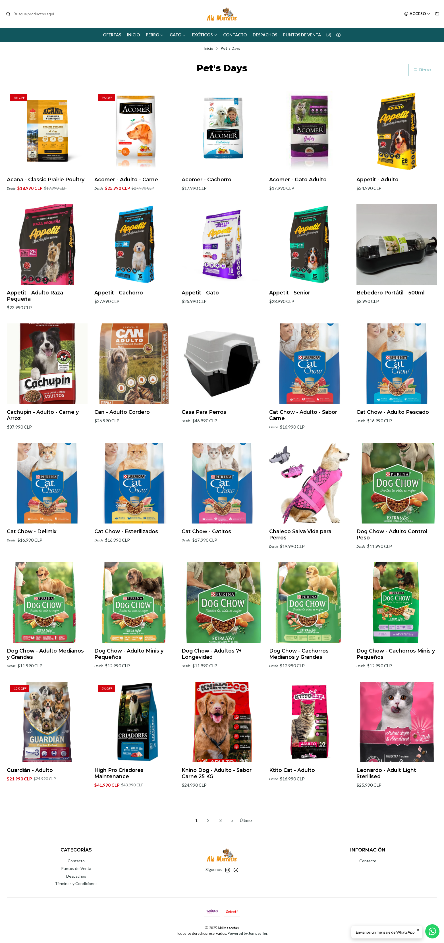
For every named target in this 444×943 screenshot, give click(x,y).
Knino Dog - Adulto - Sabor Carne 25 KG (217, 801)
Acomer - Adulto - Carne (126, 179)
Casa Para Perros (204, 440)
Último (246, 820)
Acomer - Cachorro (206, 179)
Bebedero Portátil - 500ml (390, 320)
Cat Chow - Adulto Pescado (392, 440)
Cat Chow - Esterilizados (126, 559)
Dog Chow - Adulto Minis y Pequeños (128, 681)
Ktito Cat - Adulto (292, 798)
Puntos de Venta (302, 34)
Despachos (265, 34)
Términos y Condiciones (76, 883)
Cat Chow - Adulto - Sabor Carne (303, 443)
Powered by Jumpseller (247, 933)
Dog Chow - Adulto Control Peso (392, 562)
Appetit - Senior (289, 320)
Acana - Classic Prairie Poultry (45, 179)
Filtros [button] (422, 69)
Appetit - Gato (200, 320)
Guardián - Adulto (30, 798)
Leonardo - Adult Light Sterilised (386, 801)
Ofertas (112, 34)
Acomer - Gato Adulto (298, 179)
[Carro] (437, 14)
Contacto (235, 34)
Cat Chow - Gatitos (206, 559)
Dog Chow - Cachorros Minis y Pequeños (395, 681)
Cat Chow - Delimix (32, 559)
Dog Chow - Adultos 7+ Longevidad (212, 681)
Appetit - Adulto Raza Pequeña (35, 323)
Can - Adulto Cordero (122, 440)
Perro (155, 34)
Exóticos (204, 34)
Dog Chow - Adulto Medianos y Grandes (45, 681)
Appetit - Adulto (377, 179)
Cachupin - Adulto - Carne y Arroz (43, 443)
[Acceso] (417, 14)
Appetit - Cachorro (118, 320)
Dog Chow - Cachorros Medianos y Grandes (299, 681)
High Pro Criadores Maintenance (119, 801)
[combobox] (34, 14)
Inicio (133, 34)
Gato (178, 34)
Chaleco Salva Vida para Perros (300, 562)
